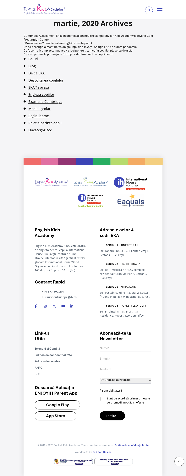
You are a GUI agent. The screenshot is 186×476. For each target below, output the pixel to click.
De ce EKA (36, 73)
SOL (37, 374)
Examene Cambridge (45, 101)
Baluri (33, 59)
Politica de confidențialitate (53, 355)
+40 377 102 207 (53, 291)
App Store (55, 415)
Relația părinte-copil (45, 123)
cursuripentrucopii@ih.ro (59, 297)
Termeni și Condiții (47, 349)
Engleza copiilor (41, 94)
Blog (32, 66)
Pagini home (38, 115)
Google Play (57, 404)
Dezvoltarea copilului (45, 80)
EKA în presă (38, 87)
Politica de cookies (47, 361)
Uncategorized (40, 130)
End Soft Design (102, 452)
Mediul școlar (39, 108)
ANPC (39, 368)
